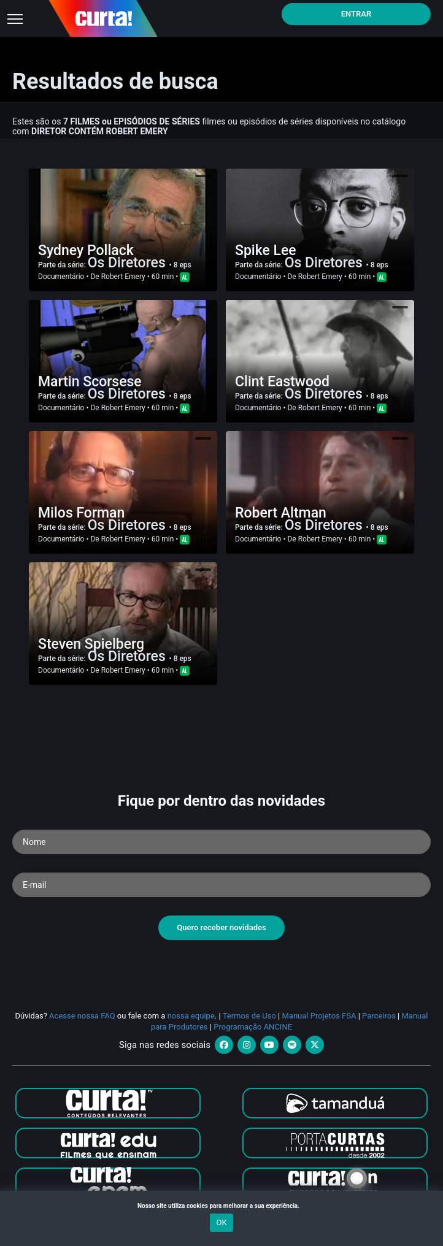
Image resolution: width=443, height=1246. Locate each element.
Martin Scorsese (90, 381)
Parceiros (379, 1015)
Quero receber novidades (221, 927)
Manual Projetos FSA (319, 1015)
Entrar (356, 13)
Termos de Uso (249, 1015)
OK (221, 1222)
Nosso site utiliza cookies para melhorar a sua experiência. (221, 1205)
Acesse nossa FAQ (82, 1015)
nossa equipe (191, 1015)
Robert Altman (280, 513)
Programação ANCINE (253, 1026)
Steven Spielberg (91, 644)
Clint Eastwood (282, 381)
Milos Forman (81, 513)
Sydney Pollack (86, 250)
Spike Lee (265, 250)
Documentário (61, 276)
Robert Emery (123, 276)
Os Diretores (128, 262)
